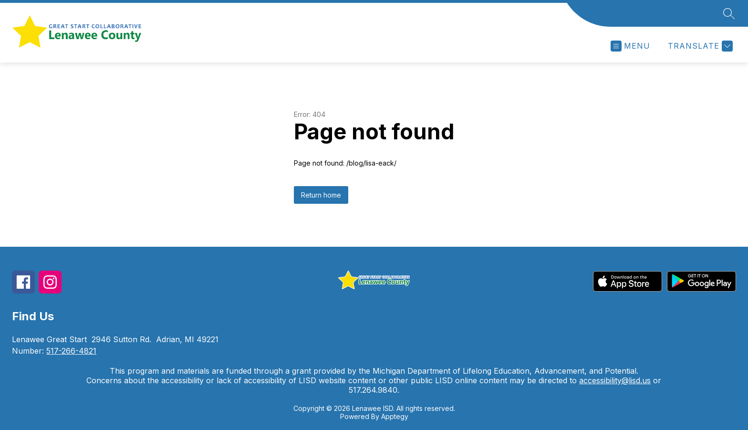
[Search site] (729, 13)
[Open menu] (630, 46)
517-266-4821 (71, 351)
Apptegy (394, 416)
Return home (321, 195)
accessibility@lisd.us (615, 380)
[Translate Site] (699, 46)
